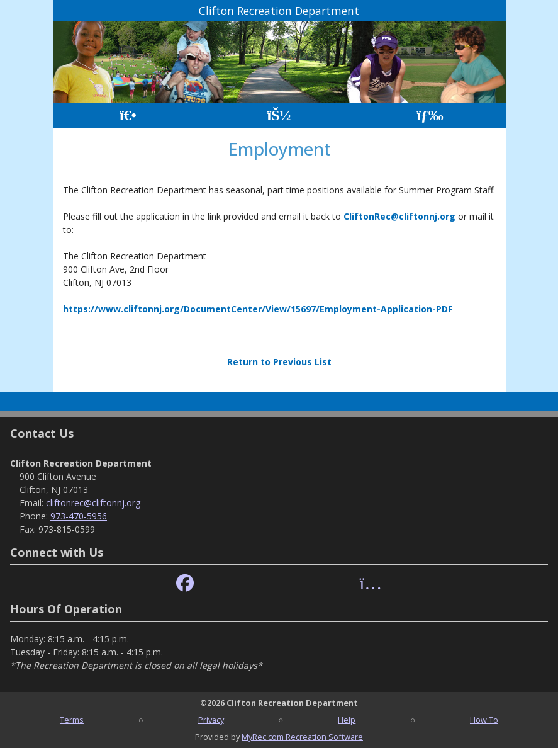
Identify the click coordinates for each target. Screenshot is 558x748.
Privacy (211, 719)
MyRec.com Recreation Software (302, 736)
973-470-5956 (78, 516)
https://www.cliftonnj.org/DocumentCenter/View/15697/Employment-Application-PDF (257, 309)
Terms (72, 719)
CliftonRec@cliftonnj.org (399, 216)
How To (484, 719)
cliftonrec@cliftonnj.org (93, 503)
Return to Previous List (279, 362)
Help (346, 719)
